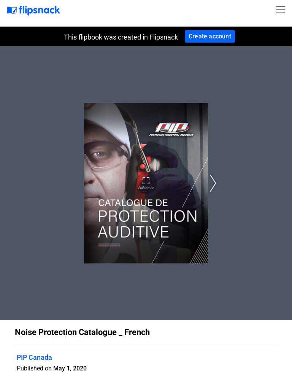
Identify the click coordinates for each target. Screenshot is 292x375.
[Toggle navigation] (281, 10)
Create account (210, 36)
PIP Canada (34, 357)
